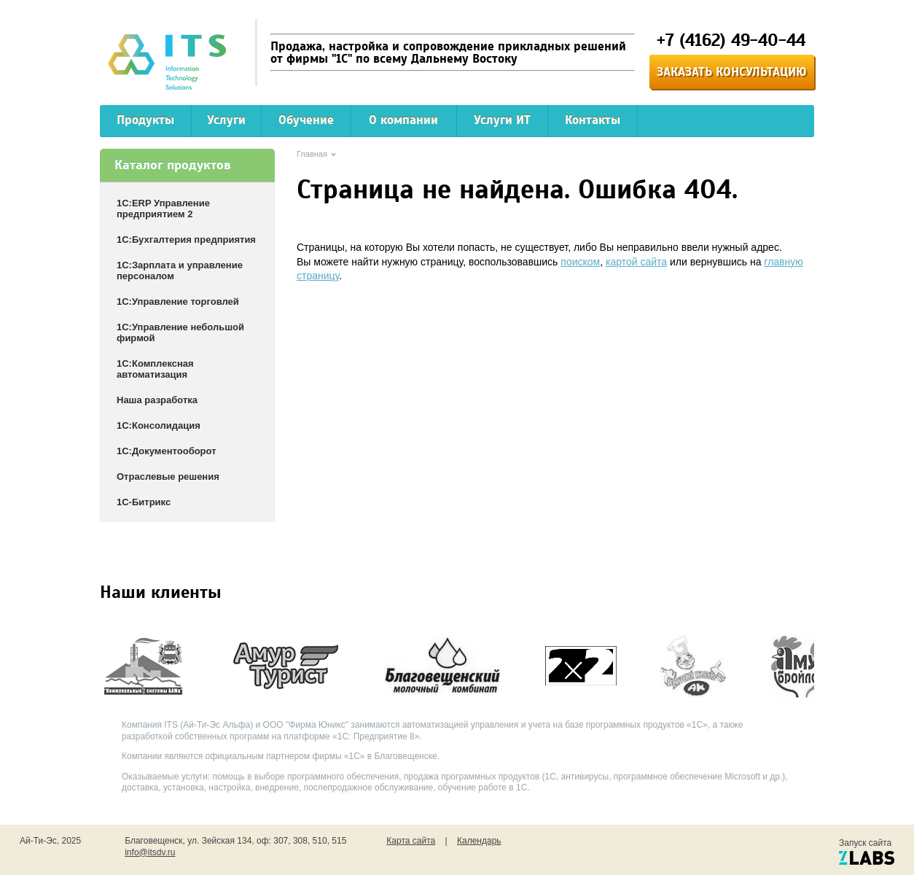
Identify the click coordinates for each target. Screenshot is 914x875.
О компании (403, 120)
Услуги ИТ (502, 120)
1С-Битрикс (144, 502)
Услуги (226, 120)
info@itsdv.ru (150, 852)
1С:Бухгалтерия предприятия (186, 239)
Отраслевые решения (168, 476)
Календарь (479, 841)
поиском (580, 262)
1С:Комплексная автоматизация (155, 369)
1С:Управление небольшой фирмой (180, 332)
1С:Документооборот (166, 451)
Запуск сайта (866, 851)
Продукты (145, 120)
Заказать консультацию (732, 71)
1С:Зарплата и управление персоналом (180, 270)
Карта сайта (410, 841)
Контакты (592, 120)
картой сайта (636, 262)
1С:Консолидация (158, 425)
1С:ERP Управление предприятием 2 (163, 208)
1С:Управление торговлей (178, 301)
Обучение (306, 120)
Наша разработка (157, 399)
